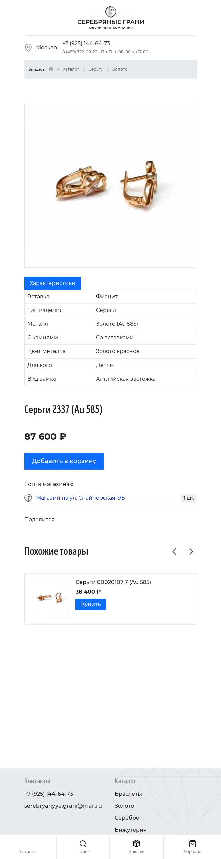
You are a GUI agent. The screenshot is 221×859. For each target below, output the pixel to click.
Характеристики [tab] (52, 283)
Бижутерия (131, 830)
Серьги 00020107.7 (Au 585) (113, 582)
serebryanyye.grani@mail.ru (63, 806)
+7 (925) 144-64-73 (86, 43)
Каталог (71, 69)
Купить (91, 604)
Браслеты (128, 794)
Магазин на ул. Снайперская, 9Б (80, 498)
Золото (120, 69)
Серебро (127, 818)
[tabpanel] (111, 338)
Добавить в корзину (64, 461)
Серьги (95, 69)
